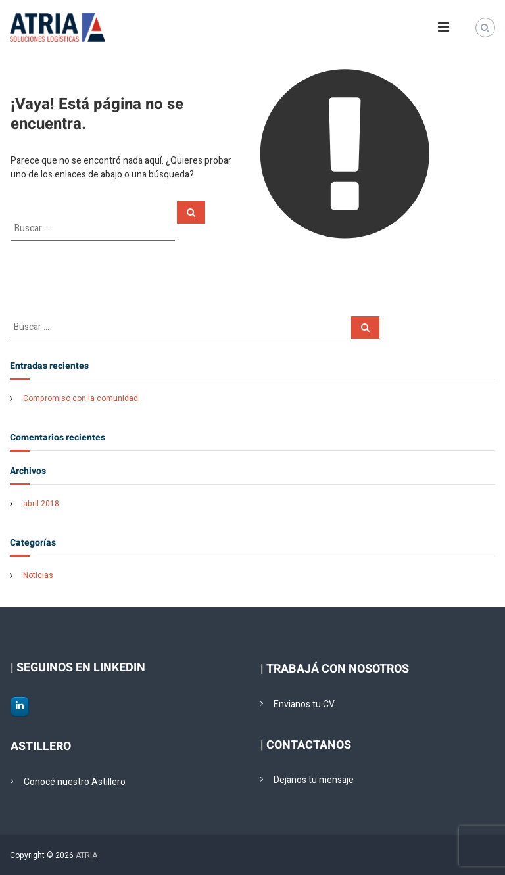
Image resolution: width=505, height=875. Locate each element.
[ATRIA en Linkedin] (20, 706)
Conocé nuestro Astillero (75, 782)
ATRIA (86, 855)
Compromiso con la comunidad (80, 398)
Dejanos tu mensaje (314, 780)
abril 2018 (41, 503)
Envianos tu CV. (305, 704)
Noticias (38, 575)
